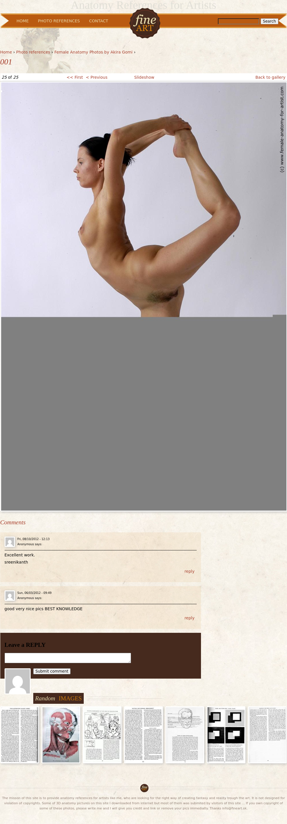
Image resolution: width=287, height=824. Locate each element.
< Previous (96, 77)
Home (6, 52)
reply (189, 571)
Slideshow (144, 77)
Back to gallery (270, 77)
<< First (75, 77)
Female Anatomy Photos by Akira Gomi (93, 52)
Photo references (33, 52)
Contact (98, 21)
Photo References (59, 21)
